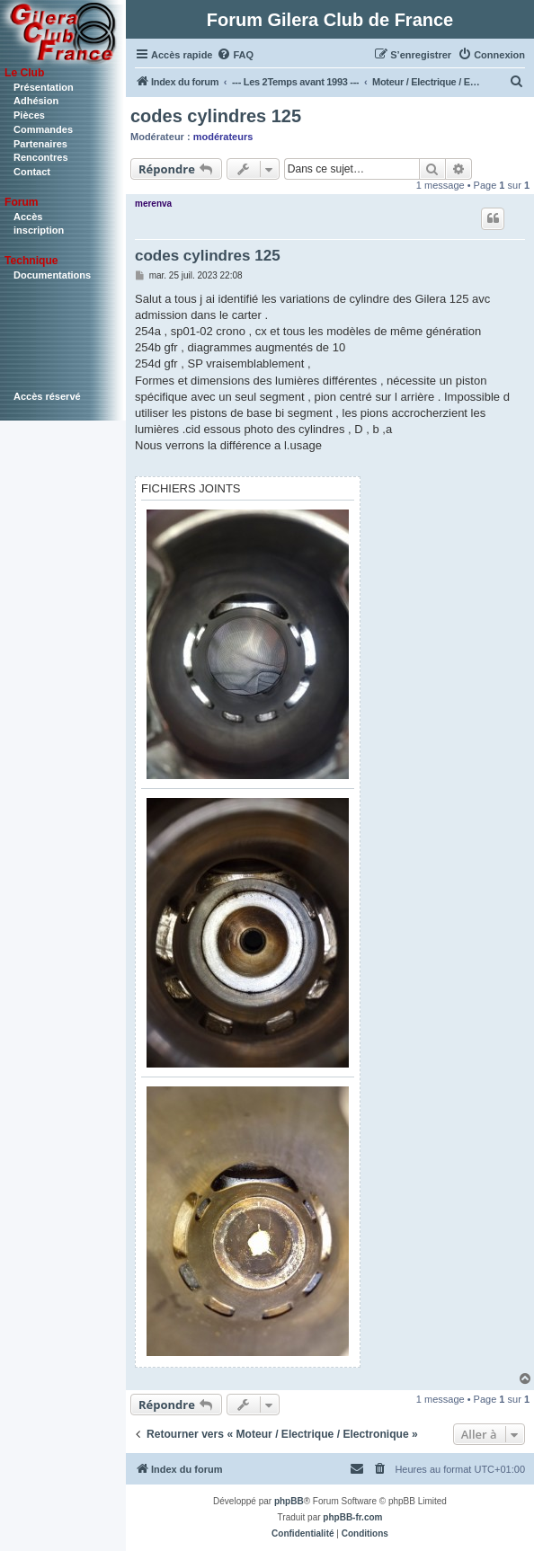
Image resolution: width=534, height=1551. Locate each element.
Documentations (52, 275)
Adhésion (35, 100)
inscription (38, 230)
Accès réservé (47, 396)
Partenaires (40, 143)
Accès (27, 216)
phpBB (289, 1501)
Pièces (29, 115)
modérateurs (223, 136)
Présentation (43, 87)
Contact (31, 171)
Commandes (43, 129)
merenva (153, 203)
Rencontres (40, 157)
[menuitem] (235, 55)
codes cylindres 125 (215, 116)
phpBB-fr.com (352, 1517)
